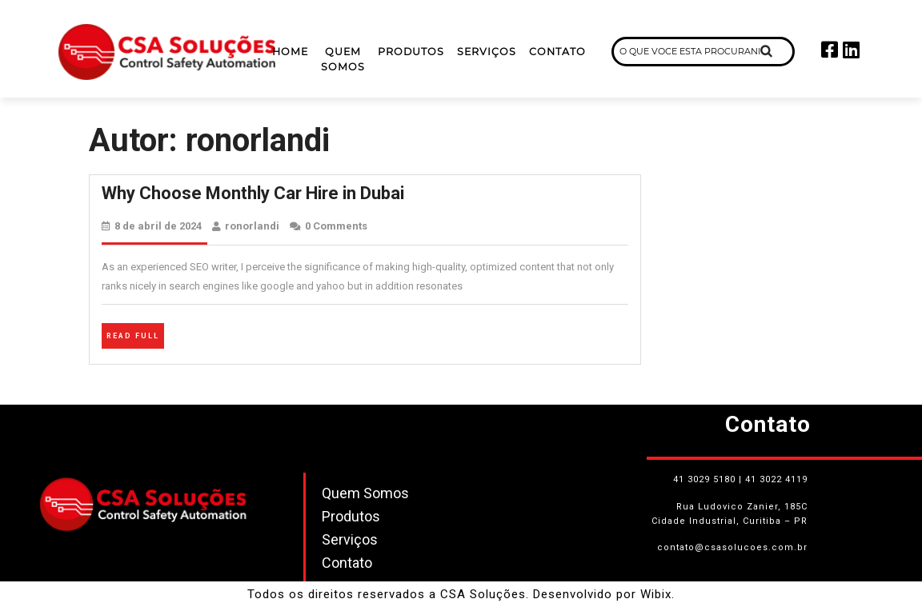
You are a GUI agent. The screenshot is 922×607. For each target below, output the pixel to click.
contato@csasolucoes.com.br (732, 547)
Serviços (486, 52)
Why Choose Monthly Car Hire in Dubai (253, 193)
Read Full (135, 334)
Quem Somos (343, 59)
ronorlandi (252, 226)
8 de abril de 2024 (158, 226)
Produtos (411, 52)
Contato (557, 52)
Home (290, 52)
